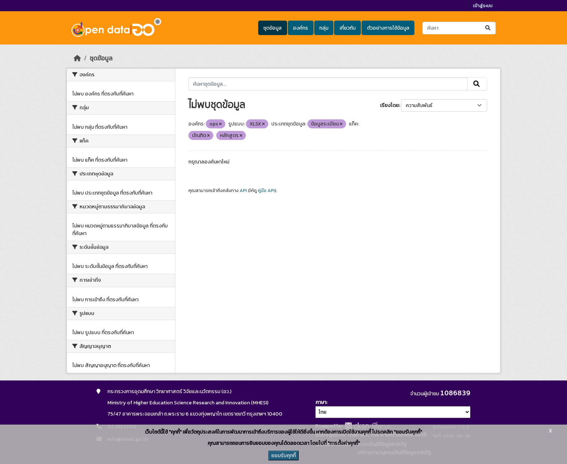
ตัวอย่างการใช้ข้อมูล (388, 28)
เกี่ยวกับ (348, 28)
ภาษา (320, 402)
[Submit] (488, 28)
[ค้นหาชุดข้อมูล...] (459, 28)
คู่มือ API (266, 190)
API (243, 190)
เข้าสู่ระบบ (483, 5)
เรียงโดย (389, 105)
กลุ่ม (323, 28)
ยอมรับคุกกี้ (283, 455)
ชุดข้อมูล (272, 28)
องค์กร (300, 28)
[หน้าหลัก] (77, 58)
